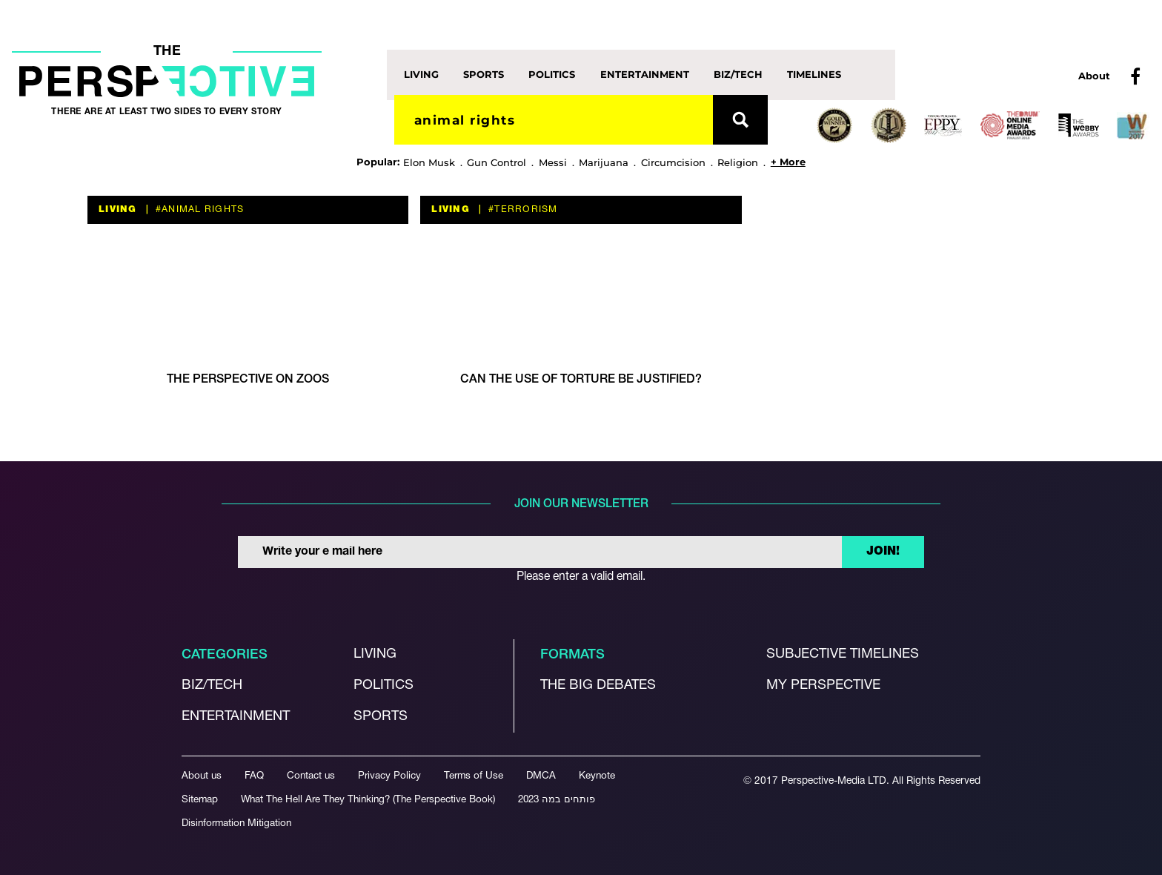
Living (421, 74)
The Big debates (598, 685)
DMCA (541, 776)
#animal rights (199, 209)
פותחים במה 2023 (556, 800)
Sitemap (200, 800)
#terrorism (521, 209)
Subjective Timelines (842, 654)
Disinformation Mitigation (236, 823)
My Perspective (823, 685)
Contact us (311, 776)
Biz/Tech (738, 74)
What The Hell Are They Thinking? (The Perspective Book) (368, 800)
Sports (483, 74)
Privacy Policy (389, 776)
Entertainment (644, 74)
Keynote (597, 776)
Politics (551, 74)
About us (202, 776)
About (1094, 76)
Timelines (814, 74)
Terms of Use (473, 776)
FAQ (254, 776)
